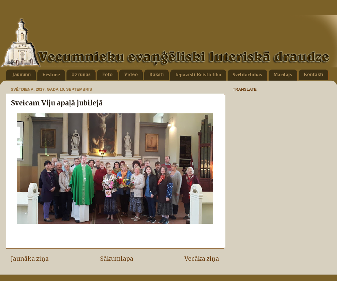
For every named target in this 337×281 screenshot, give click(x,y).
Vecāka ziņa (201, 258)
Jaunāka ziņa (30, 258)
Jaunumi (21, 74)
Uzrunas (81, 74)
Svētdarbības (247, 75)
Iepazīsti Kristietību (198, 75)
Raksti (156, 74)
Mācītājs (283, 75)
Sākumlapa (116, 258)
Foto (107, 74)
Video (131, 74)
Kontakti (314, 74)
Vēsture (51, 75)
